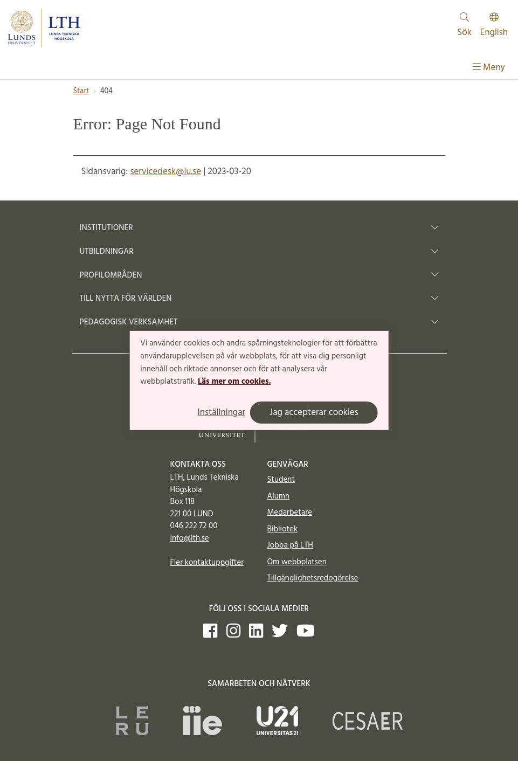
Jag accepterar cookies (314, 412)
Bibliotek (282, 529)
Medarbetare (289, 512)
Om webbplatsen (297, 562)
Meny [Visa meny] (489, 67)
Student (281, 479)
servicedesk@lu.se (165, 171)
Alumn (278, 496)
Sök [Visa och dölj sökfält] (464, 26)
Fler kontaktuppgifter (207, 562)
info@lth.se (189, 538)
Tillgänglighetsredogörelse (312, 578)
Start (81, 91)
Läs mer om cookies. (234, 381)
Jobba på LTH (290, 545)
